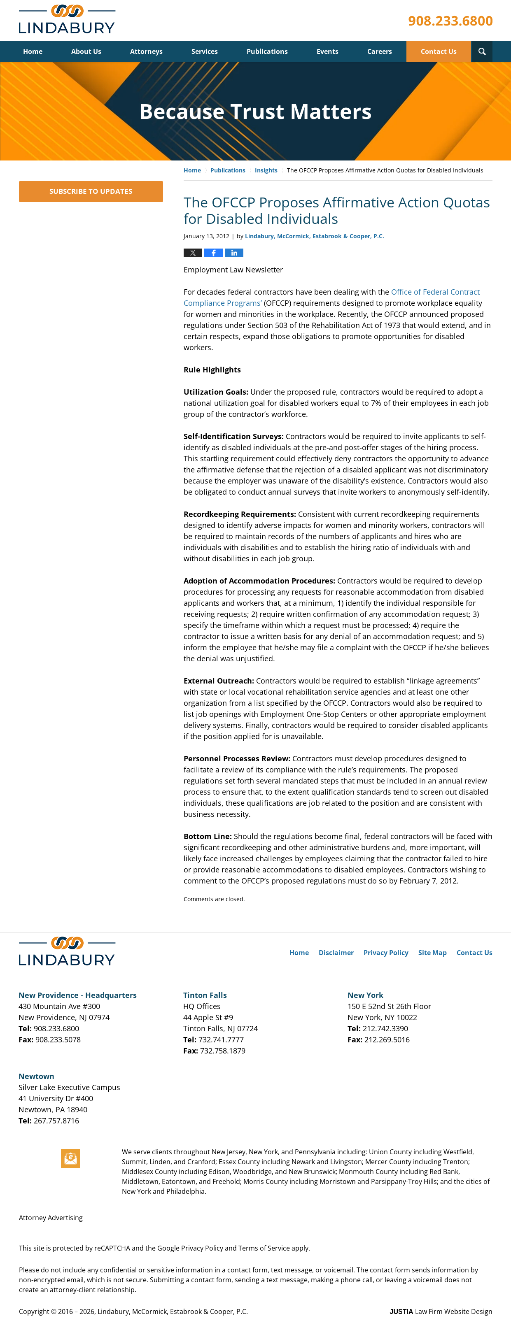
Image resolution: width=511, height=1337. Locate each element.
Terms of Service (264, 1248)
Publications (267, 51)
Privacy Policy (386, 952)
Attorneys (146, 51)
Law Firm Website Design (441, 1311)
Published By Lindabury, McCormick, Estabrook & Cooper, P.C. (450, 21)
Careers (379, 51)
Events (327, 51)
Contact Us (439, 51)
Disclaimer (336, 952)
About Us (86, 51)
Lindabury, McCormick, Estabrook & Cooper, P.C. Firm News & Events (69, 20)
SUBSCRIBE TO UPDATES (90, 191)
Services (204, 51)
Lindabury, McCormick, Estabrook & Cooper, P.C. (173, 1311)
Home (32, 51)
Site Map (432, 952)
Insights (266, 170)
